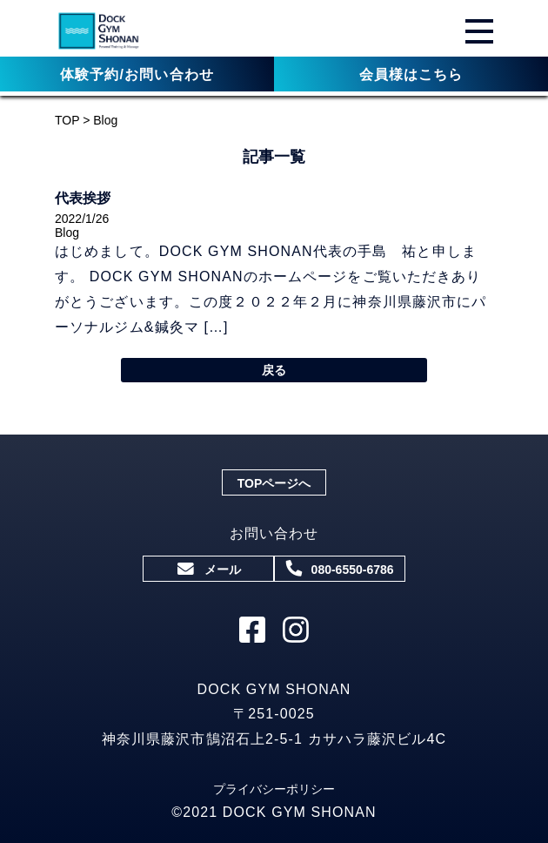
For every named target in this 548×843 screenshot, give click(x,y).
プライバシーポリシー (274, 789)
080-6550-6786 (340, 568)
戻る (274, 370)
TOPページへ (274, 483)
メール (208, 570)
